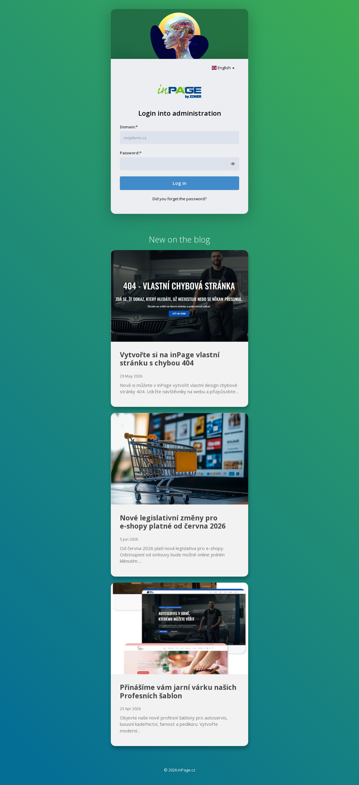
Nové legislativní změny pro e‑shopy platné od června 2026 (173, 522)
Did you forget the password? (179, 198)
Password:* (131, 153)
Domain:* (129, 127)
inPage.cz (186, 770)
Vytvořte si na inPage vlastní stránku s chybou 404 (170, 359)
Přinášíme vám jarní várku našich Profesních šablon (178, 691)
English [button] (223, 67)
